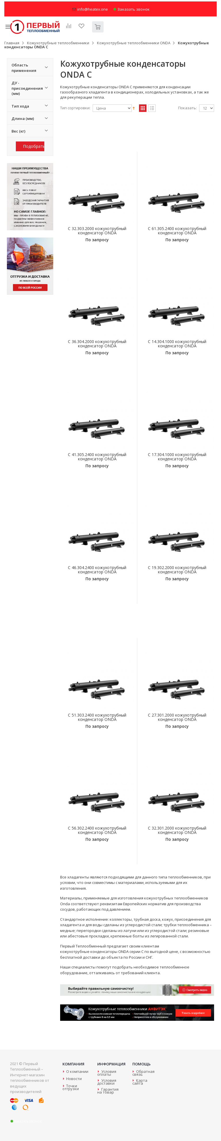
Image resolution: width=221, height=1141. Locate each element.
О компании (77, 1071)
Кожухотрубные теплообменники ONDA (133, 42)
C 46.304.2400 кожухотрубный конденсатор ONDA (97, 570)
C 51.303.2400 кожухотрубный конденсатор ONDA (97, 717)
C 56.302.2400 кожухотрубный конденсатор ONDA (97, 830)
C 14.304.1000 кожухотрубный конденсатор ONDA (177, 344)
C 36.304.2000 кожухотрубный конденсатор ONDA (97, 344)
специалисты (83, 967)
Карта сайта (139, 1082)
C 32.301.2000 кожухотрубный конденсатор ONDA (177, 830)
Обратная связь (143, 1073)
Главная (11, 42)
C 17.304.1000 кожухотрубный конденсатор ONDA (177, 457)
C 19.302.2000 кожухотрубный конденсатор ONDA (177, 570)
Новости (74, 1078)
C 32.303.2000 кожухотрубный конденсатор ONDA (97, 231)
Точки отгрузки (70, 1087)
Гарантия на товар (107, 1091)
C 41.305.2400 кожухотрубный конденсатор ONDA (97, 457)
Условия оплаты (106, 1073)
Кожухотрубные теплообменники (58, 42)
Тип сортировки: (75, 108)
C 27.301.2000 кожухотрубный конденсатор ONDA (177, 717)
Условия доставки (106, 1082)
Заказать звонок (131, 9)
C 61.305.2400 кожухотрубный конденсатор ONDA (177, 231)
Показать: (187, 108)
